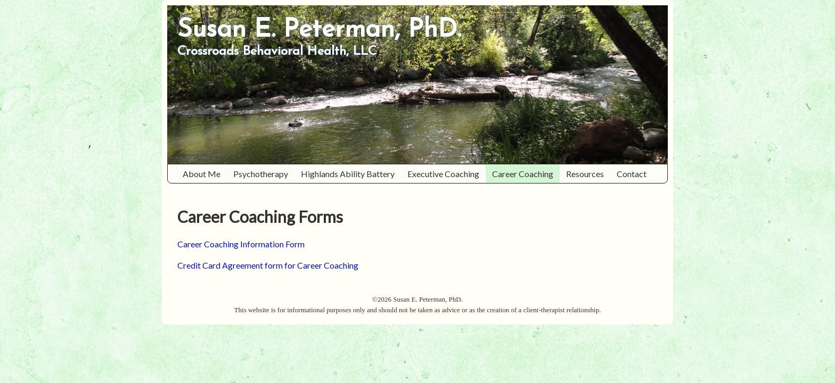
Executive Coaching (443, 174)
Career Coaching (526, 173)
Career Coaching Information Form (241, 244)
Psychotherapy (263, 173)
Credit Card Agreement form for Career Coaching (267, 265)
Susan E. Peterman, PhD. (319, 30)
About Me (205, 173)
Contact (631, 174)
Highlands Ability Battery (351, 173)
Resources (588, 173)
